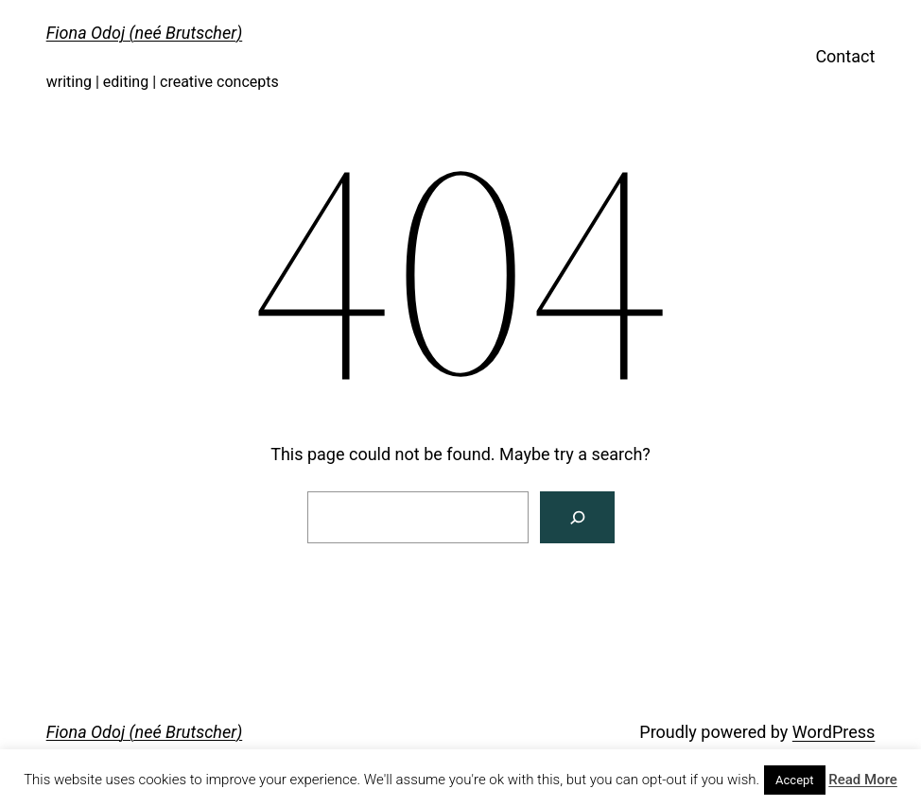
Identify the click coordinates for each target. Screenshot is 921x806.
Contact (845, 56)
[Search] (577, 517)
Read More (862, 779)
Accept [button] (794, 780)
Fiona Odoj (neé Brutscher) (144, 33)
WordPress (833, 732)
